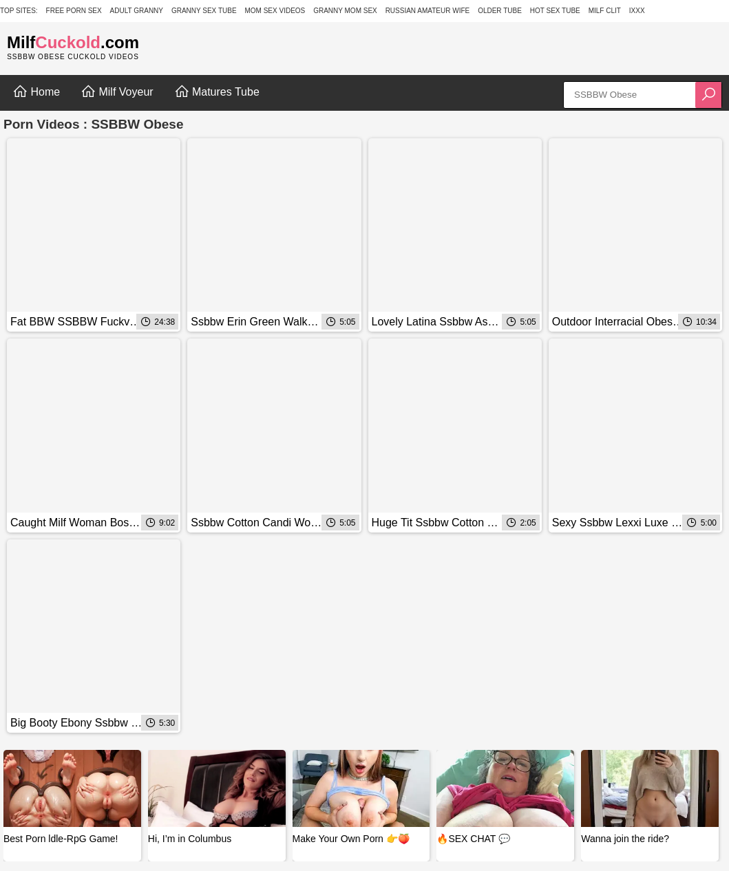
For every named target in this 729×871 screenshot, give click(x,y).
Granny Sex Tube (204, 10)
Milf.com (73, 42)
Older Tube (500, 10)
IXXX (637, 10)
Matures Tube (217, 91)
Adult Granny (136, 10)
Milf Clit (605, 10)
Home (36, 91)
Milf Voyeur (117, 91)
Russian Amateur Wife (427, 10)
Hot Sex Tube (555, 10)
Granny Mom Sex (345, 10)
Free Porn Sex (74, 10)
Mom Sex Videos (274, 10)
